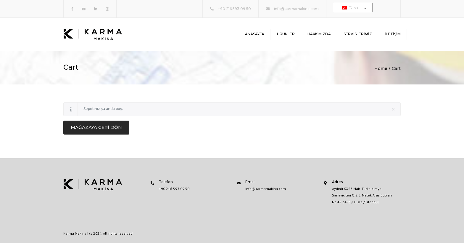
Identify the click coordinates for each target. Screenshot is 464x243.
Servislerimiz (358, 34)
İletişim (393, 34)
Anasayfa (254, 34)
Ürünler (286, 34)
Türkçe (350, 7)
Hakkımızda (319, 34)
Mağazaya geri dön (96, 127)
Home (380, 68)
